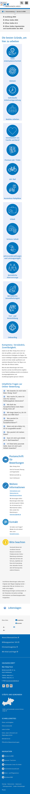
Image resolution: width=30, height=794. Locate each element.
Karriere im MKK (21, 11)
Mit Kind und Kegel (10, 652)
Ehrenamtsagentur (10, 647)
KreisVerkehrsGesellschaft (10, 769)
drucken (18, 623)
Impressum (18, 784)
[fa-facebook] (3, 685)
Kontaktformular (14, 534)
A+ (4, 630)
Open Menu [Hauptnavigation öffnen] (26, 3)
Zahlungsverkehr (7, 786)
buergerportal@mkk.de (12, 681)
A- (4, 627)
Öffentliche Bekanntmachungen (10, 742)
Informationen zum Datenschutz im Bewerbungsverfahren (16, 493)
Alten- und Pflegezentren (10, 773)
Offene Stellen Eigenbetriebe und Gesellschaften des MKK (13, 27)
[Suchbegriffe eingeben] (22, 3)
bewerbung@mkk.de (15, 514)
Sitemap (4, 784)
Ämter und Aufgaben (7, 722)
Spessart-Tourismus (9, 760)
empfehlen (19, 620)
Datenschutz (10, 784)
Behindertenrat (6, 738)
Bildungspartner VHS (10, 642)
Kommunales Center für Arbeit (11, 764)
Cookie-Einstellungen (19, 786)
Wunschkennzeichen (10, 637)
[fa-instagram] (11, 685)
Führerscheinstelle (7, 726)
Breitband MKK (7, 777)
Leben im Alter (6, 729)
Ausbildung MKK (10, 17)
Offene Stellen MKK (11, 20)
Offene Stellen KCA (11, 23)
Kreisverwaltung (10, 11)
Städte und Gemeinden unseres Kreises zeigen (13, 710)
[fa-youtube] (7, 685)
